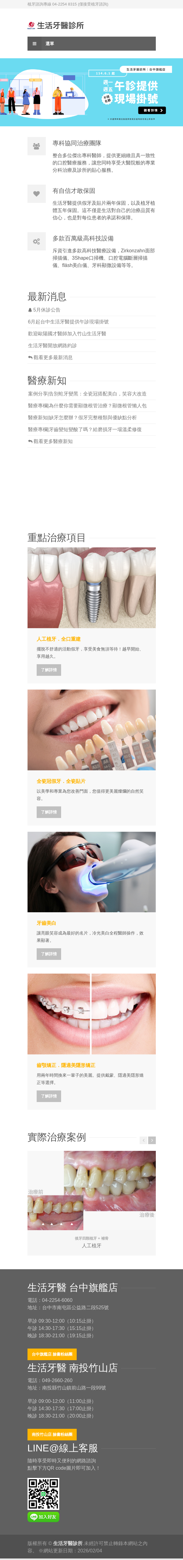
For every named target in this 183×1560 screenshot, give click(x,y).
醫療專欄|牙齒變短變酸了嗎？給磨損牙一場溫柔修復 (85, 429)
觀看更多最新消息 (50, 357)
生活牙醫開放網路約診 (52, 345)
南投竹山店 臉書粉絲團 (52, 1434)
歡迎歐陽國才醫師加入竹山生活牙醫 (67, 333)
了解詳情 (49, 670)
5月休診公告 (44, 309)
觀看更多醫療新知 (50, 441)
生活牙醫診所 (67, 1543)
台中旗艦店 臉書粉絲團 (52, 1354)
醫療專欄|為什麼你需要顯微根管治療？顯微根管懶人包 (87, 405)
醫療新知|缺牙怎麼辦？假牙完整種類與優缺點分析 (82, 417)
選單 (40, 44)
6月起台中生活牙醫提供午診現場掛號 (68, 321)
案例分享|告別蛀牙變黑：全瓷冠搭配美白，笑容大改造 (87, 393)
